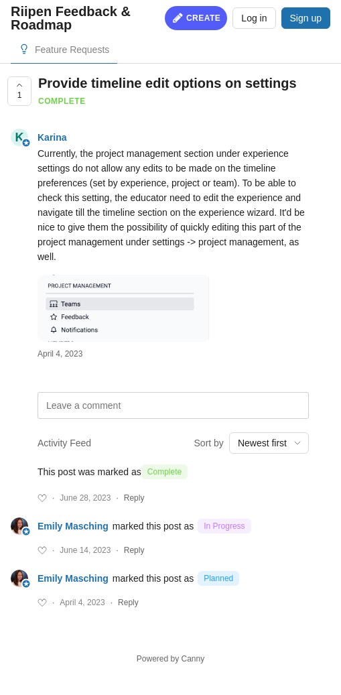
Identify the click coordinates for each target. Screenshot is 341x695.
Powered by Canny (170, 659)
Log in (254, 18)
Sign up (306, 18)
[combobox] (269, 443)
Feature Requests (72, 49)
